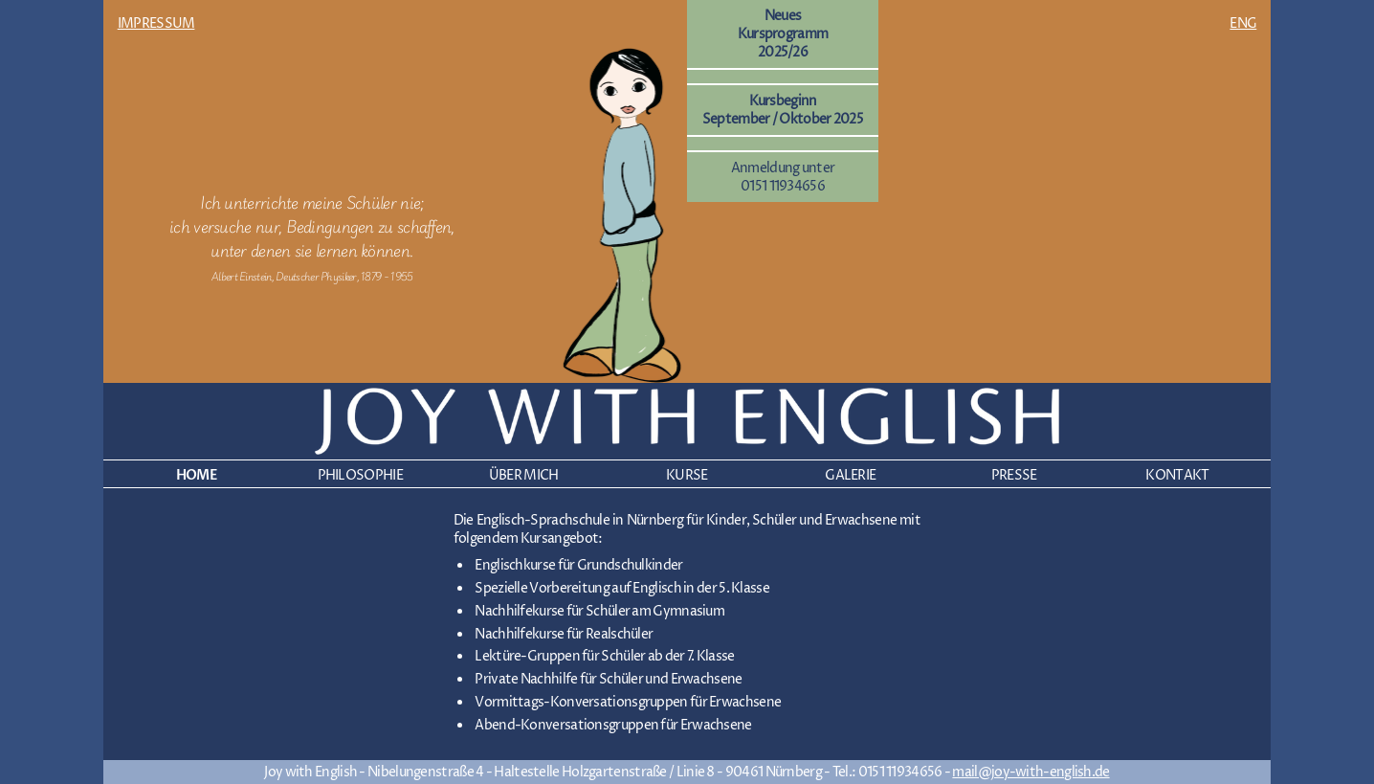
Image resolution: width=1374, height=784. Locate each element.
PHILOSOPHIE (360, 475)
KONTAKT (1176, 475)
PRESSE (1014, 475)
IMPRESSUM (156, 23)
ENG (1243, 23)
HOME (196, 475)
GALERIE (850, 475)
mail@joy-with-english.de (1030, 772)
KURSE (687, 475)
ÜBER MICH (524, 475)
